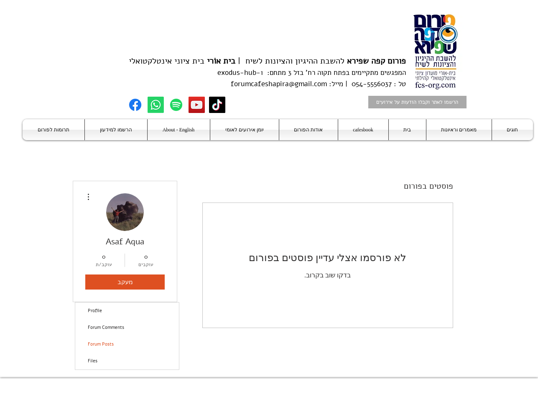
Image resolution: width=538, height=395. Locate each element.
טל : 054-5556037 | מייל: (366, 84)
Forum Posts (101, 344)
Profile (95, 311)
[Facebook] (135, 105)
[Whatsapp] (156, 105)
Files (92, 361)
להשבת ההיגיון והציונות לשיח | (320, 61)
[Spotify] (176, 105)
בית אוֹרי (221, 61)
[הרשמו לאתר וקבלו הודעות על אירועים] (417, 102)
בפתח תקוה (332, 72)
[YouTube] (197, 105)
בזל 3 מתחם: (283, 72)
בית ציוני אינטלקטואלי (166, 61)
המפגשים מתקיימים (377, 72)
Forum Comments (106, 327)
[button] (512, 129)
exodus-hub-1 (240, 72)
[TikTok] (217, 105)
